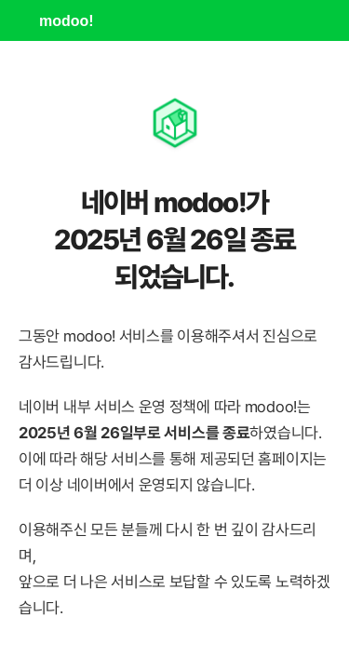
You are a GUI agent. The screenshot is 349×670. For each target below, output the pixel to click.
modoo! (66, 21)
